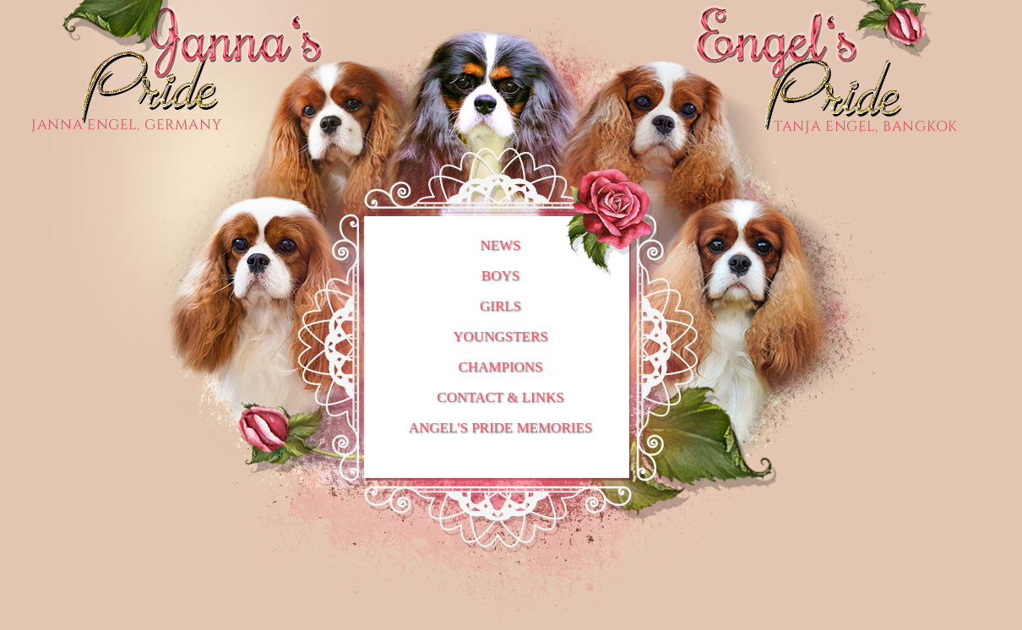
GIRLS (500, 306)
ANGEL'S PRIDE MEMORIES (500, 428)
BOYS (500, 276)
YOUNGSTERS (500, 337)
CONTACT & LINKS (500, 397)
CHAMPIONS (500, 367)
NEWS (500, 245)
